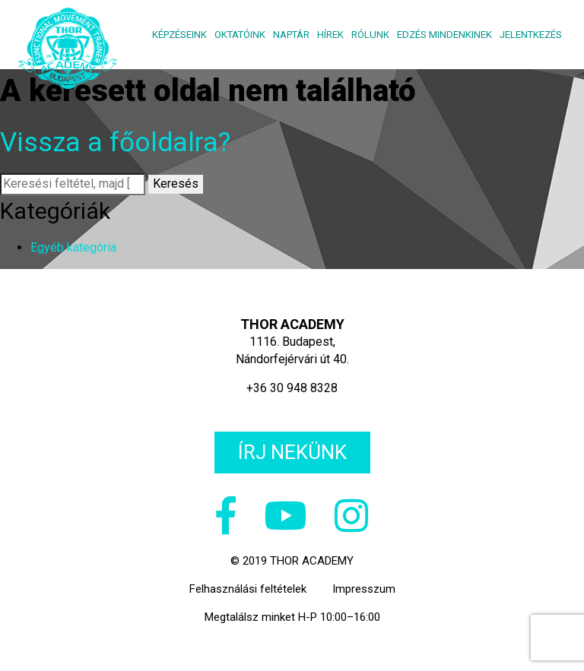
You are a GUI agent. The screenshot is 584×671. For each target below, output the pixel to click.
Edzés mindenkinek (444, 34)
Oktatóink (239, 34)
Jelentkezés (531, 34)
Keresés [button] (175, 183)
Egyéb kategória (73, 247)
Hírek (330, 34)
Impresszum (363, 589)
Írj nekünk (292, 452)
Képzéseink (179, 34)
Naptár (291, 34)
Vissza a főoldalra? (115, 142)
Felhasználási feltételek (247, 589)
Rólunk (370, 34)
